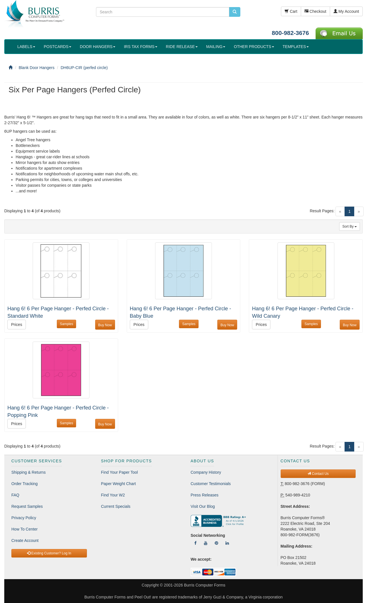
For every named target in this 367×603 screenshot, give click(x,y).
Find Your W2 (113, 495)
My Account (346, 11)
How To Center (24, 529)
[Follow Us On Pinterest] (216, 543)
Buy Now (105, 325)
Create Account (25, 540)
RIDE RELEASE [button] (182, 46)
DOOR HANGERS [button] (97, 46)
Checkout (315, 11)
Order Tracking (24, 483)
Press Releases (204, 495)
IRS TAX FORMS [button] (140, 46)
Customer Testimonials (211, 483)
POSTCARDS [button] (57, 46)
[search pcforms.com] (234, 12)
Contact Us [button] (318, 474)
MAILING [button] (216, 46)
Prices (16, 324)
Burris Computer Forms (204, 585)
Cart (291, 11)
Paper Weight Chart (118, 483)
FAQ (15, 495)
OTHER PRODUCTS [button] (254, 46)
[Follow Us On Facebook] (195, 543)
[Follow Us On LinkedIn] (227, 543)
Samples (66, 324)
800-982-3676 (290, 33)
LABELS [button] (26, 46)
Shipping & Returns (28, 472)
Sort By (349, 226)
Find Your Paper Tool (119, 472)
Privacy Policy (23, 517)
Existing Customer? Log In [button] (49, 553)
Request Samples (27, 506)
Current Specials (116, 506)
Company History (206, 472)
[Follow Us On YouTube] (205, 543)
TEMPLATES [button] (296, 46)
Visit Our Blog (203, 506)
